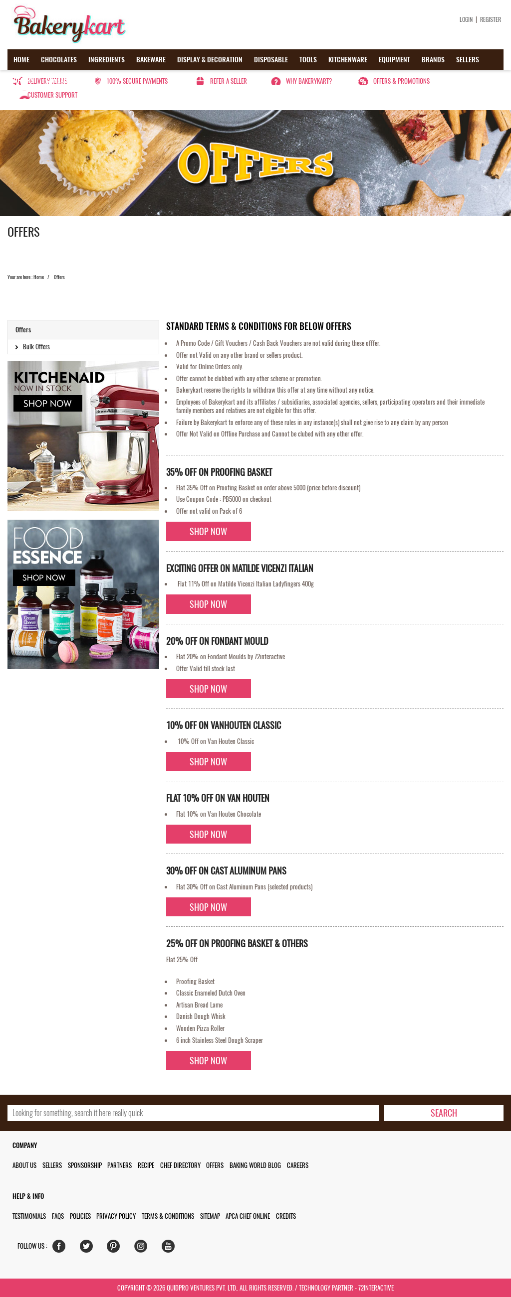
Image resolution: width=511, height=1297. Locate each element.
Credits (286, 1216)
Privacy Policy (116, 1216)
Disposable (271, 59)
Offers (23, 80)
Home (21, 59)
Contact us (62, 80)
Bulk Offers (36, 346)
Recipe (146, 1165)
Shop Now (208, 531)
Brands (433, 59)
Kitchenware (347, 59)
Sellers (467, 59)
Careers (297, 1165)
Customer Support (52, 95)
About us (24, 1165)
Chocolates (59, 59)
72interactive (376, 1288)
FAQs (58, 1216)
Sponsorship (85, 1165)
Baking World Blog (255, 1165)
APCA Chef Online (248, 1216)
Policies (80, 1216)
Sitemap (210, 1216)
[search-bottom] (443, 1113)
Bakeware (151, 59)
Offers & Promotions (401, 81)
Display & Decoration (210, 59)
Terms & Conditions (168, 1216)
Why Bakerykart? (309, 81)
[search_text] (193, 1113)
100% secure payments (137, 81)
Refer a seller (228, 81)
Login (466, 19)
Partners (119, 1165)
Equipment (394, 59)
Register (490, 19)
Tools (308, 59)
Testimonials (29, 1216)
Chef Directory (180, 1165)
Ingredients (106, 59)
